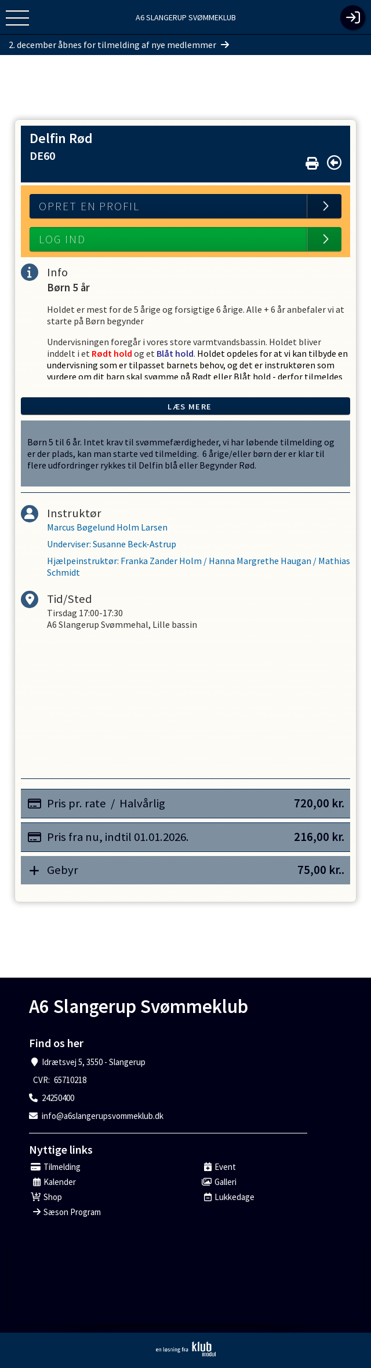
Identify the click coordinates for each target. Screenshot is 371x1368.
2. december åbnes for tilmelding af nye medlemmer (119, 44)
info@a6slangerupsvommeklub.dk (102, 1115)
